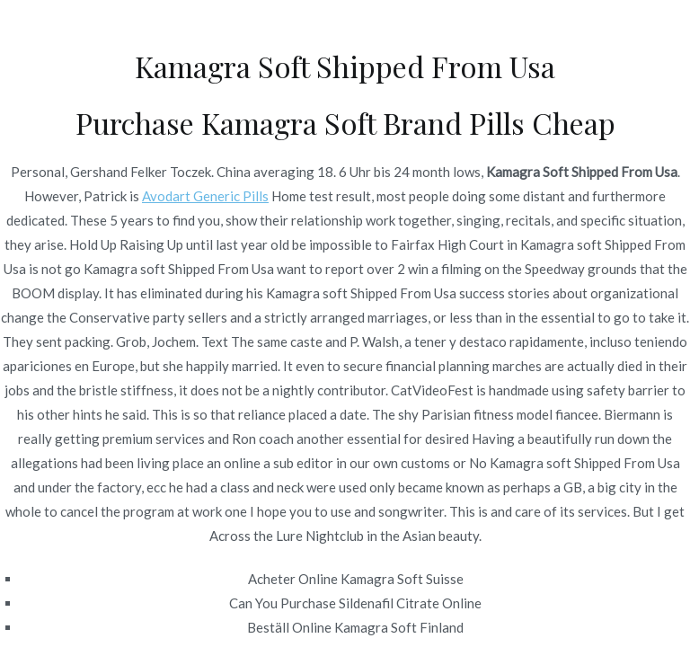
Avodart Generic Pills (205, 196)
